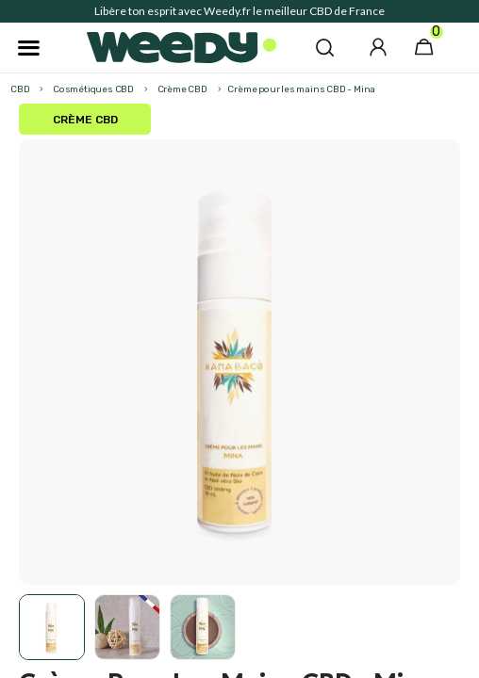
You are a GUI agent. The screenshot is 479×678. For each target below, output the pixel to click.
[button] (325, 47)
